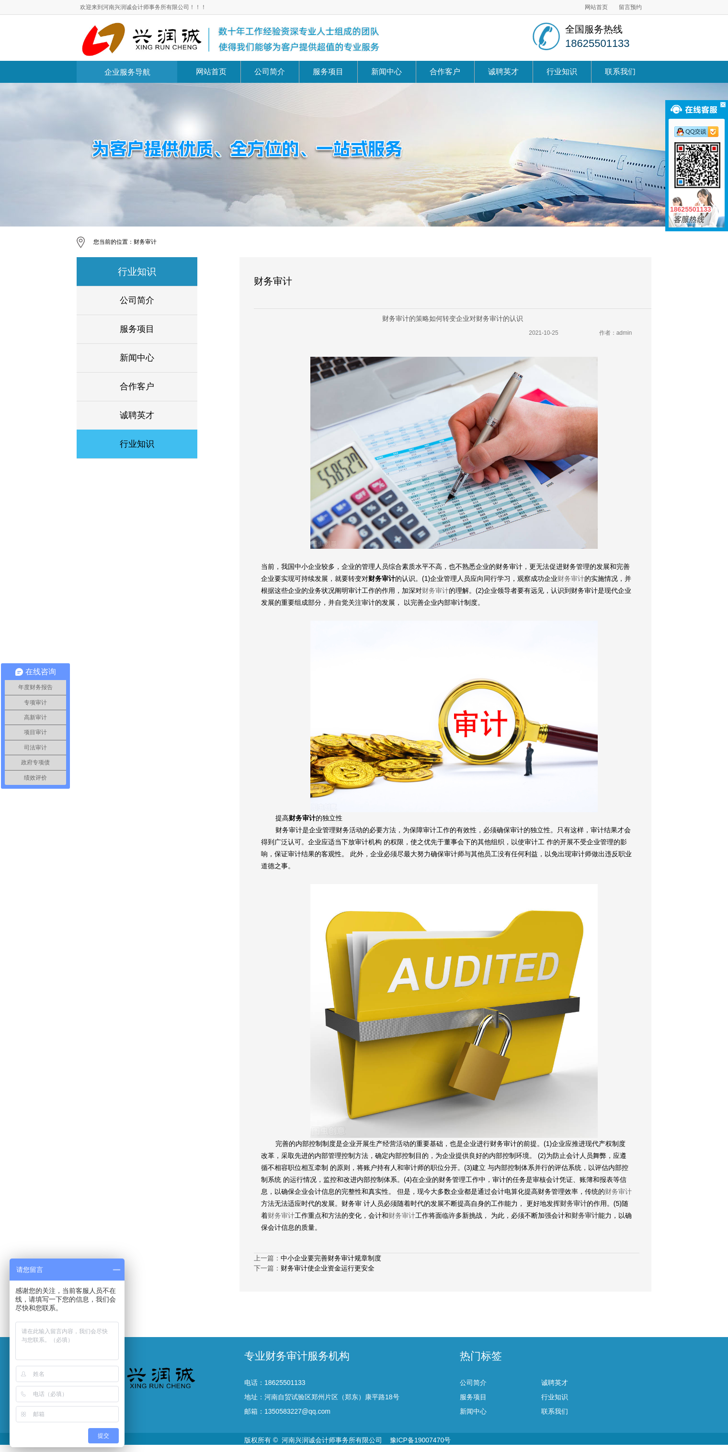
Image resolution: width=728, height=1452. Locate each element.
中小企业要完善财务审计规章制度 (331, 1258)
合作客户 (445, 72)
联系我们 (620, 72)
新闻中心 (386, 72)
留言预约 (630, 7)
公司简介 (269, 72)
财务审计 (145, 241)
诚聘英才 (503, 72)
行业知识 (561, 72)
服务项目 (328, 72)
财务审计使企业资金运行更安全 (328, 1268)
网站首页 (596, 7)
